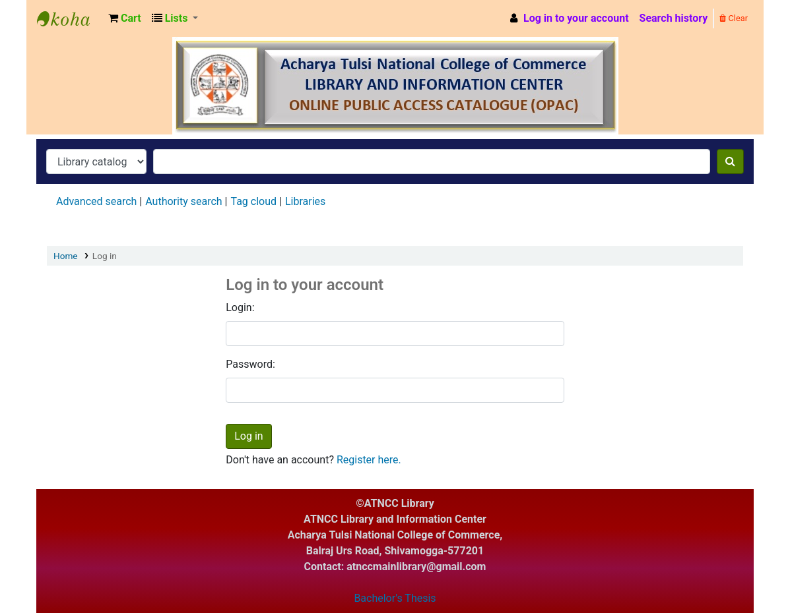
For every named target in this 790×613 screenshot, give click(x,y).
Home (65, 255)
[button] (125, 18)
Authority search (183, 201)
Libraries (305, 201)
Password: (250, 364)
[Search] (730, 161)
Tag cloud (253, 201)
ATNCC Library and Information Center (70, 18)
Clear (733, 18)
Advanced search (96, 201)
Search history (674, 18)
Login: (240, 307)
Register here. (369, 459)
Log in (104, 255)
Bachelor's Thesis (395, 598)
